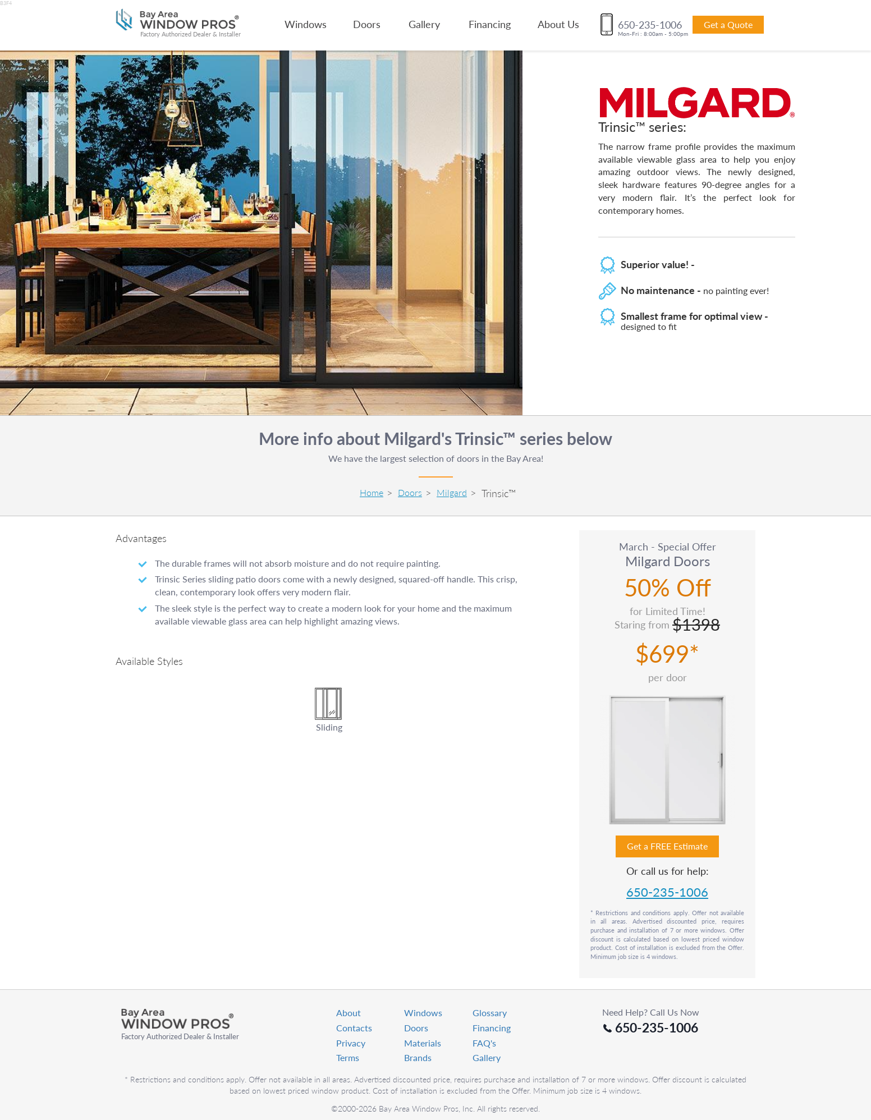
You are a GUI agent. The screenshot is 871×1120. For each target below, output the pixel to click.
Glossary (490, 1012)
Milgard (452, 492)
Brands (418, 1057)
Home (371, 492)
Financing (490, 24)
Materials (422, 1043)
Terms (347, 1057)
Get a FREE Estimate (667, 846)
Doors (367, 24)
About (348, 1012)
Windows (306, 24)
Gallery (424, 24)
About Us (558, 24)
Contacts (354, 1027)
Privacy (350, 1043)
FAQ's (484, 1043)
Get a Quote (728, 24)
